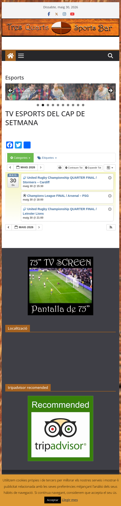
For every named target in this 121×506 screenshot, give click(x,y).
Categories (20, 157)
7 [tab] (68, 105)
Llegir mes (70, 500)
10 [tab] (83, 105)
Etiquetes (47, 157)
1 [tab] (38, 105)
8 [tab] (73, 105)
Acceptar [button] (52, 500)
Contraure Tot (74, 167)
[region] (60, 91)
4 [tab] (53, 105)
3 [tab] (48, 105)
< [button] (10, 91)
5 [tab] (58, 105)
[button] (111, 227)
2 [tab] (43, 105)
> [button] (110, 91)
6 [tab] (63, 105)
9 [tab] (78, 105)
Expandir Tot (93, 167)
